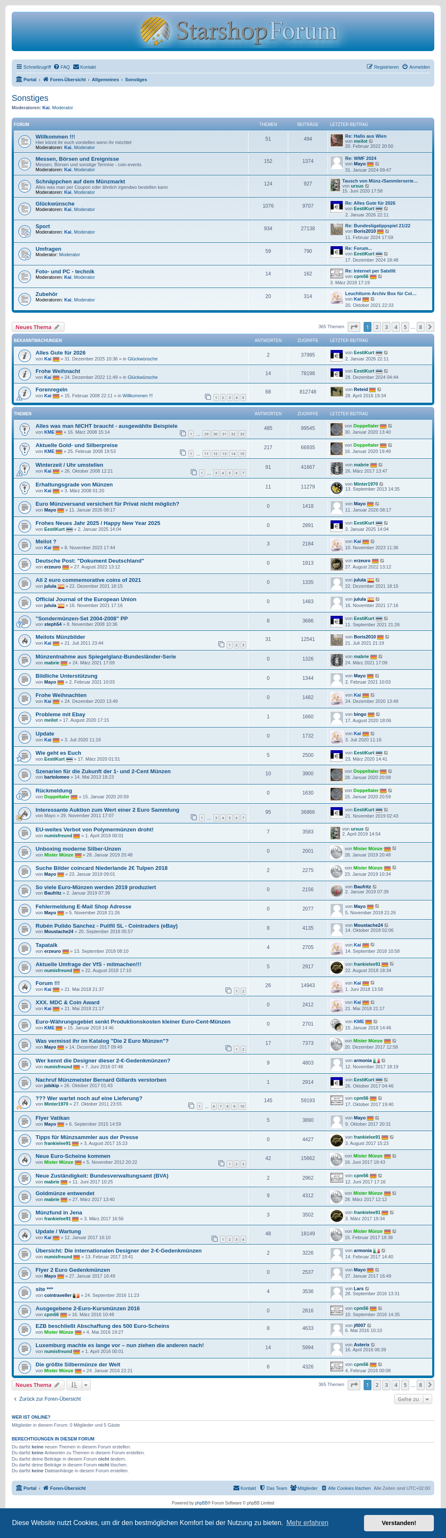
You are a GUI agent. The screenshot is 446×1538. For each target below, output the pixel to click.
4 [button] (395, 327)
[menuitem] (61, 67)
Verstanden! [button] (399, 1523)
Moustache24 (59, 931)
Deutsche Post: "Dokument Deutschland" (90, 561)
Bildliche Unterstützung (66, 676)
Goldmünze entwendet (65, 1193)
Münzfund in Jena (59, 1212)
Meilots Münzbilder (60, 637)
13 (224, 453)
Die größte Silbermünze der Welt (78, 1364)
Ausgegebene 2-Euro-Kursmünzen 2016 (88, 1308)
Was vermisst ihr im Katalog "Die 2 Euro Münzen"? (102, 1041)
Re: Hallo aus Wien (366, 136)
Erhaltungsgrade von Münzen (74, 484)
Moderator (62, 107)
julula (50, 586)
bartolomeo (56, 776)
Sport (43, 226)
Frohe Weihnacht (58, 371)
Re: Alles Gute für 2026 (370, 203)
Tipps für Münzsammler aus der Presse (87, 1137)
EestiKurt (364, 208)
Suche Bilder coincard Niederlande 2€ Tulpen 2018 (102, 868)
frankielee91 (367, 963)
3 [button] (386, 327)
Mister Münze (59, 854)
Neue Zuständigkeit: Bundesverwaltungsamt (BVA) (102, 1176)
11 (206, 453)
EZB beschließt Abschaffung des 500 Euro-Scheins (102, 1326)
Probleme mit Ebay (60, 714)
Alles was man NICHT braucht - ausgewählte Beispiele (106, 426)
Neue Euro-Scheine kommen (73, 1156)
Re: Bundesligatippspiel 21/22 (377, 225)
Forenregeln (51, 389)
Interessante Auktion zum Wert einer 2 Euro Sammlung (107, 810)
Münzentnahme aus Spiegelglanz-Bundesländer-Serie (106, 656)
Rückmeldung (54, 790)
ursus (357, 185)
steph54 (53, 624)
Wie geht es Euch (58, 753)
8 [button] (420, 327)
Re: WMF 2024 (361, 158)
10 (242, 1106)
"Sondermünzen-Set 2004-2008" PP (82, 618)
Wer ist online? (31, 1417)
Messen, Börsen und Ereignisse (77, 159)
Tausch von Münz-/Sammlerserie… (380, 180)
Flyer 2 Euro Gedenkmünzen (73, 1270)
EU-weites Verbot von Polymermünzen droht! (95, 829)
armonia (363, 1060)
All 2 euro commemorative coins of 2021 (88, 580)
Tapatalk (47, 945)
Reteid (361, 389)
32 (233, 434)
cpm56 (361, 276)
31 (224, 434)
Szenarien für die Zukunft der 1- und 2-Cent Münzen (103, 771)
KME (49, 432)
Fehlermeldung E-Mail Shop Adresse (83, 906)
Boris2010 (365, 231)
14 (233, 453)
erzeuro (52, 566)
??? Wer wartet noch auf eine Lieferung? (89, 1098)
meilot (360, 141)
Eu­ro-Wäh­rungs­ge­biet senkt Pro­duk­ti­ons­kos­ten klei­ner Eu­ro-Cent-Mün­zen (133, 1021)
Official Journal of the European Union (86, 599)
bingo (360, 714)
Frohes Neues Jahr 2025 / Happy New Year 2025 (98, 523)
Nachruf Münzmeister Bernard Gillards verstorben (101, 1080)
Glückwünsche (55, 204)
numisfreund (58, 835)
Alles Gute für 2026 (60, 353)
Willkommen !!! (55, 137)
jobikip (51, 1085)
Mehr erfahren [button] (307, 1522)
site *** (44, 1289)
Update (45, 733)
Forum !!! (48, 983)
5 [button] (405, 327)
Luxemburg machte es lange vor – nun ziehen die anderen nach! (120, 1345)
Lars (359, 1288)
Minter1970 (366, 483)
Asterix (361, 1344)
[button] (354, 327)
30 (215, 434)
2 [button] (376, 327)
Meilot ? (46, 541)
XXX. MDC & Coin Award (68, 1002)
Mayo (360, 163)
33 (242, 434)
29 (206, 434)
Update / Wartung (58, 1231)
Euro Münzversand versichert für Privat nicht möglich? (107, 504)
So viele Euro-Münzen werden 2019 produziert (96, 887)
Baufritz (53, 892)
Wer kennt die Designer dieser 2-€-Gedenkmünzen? (103, 1060)
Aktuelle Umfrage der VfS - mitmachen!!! (88, 964)
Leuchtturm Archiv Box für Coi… (381, 293)
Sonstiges (30, 98)
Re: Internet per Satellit (370, 270)
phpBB (201, 1503)
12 (215, 453)
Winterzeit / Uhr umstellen (69, 465)
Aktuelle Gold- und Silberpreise (77, 445)
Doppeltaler (366, 425)
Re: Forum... (358, 248)
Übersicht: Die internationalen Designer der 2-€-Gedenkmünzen (119, 1250)
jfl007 (360, 1325)
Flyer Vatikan (52, 1118)
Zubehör (47, 294)
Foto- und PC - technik (65, 271)
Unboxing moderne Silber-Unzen (78, 849)
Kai (45, 107)
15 (242, 453)
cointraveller (58, 1295)
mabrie (361, 464)
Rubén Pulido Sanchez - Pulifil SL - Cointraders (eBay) (107, 926)
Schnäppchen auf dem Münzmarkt (80, 181)
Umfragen (49, 249)
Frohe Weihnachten (61, 695)
